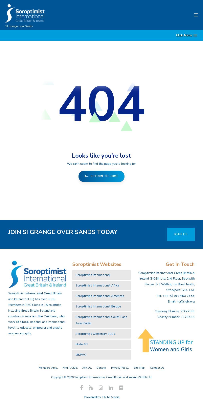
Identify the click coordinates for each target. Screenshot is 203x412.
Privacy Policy (119, 368)
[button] (186, 35)
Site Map (139, 368)
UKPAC (81, 355)
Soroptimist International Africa (97, 285)
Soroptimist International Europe (98, 306)
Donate (101, 368)
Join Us (86, 368)
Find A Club (70, 368)
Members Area (48, 368)
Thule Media (110, 397)
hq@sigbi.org (186, 301)
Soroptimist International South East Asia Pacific (101, 320)
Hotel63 (82, 344)
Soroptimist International (93, 275)
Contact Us (157, 368)
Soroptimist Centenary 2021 (96, 334)
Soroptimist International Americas (100, 296)
